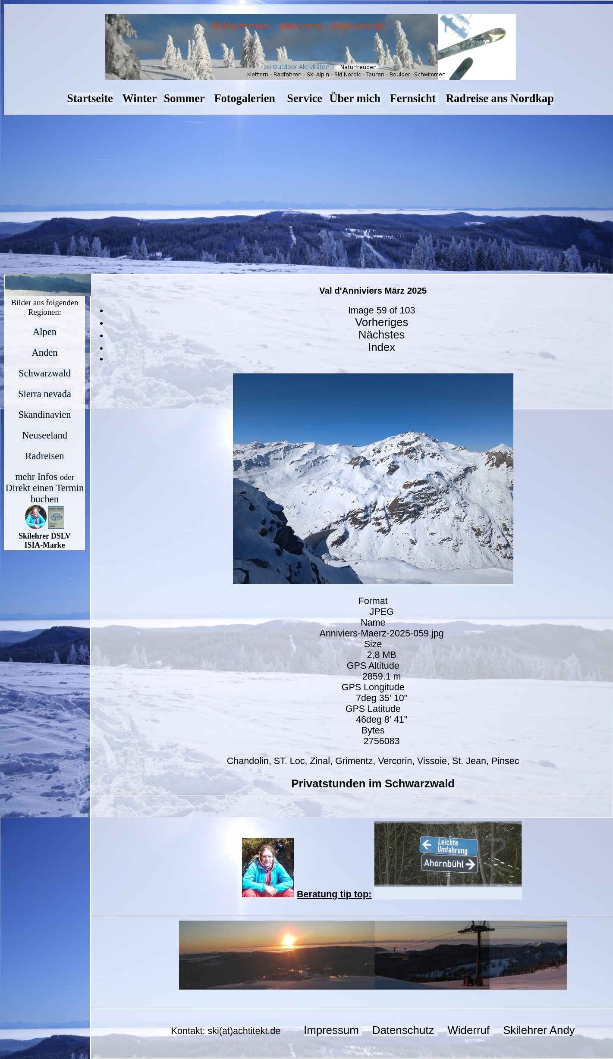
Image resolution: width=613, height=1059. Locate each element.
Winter (140, 98)
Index (381, 347)
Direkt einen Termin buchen (45, 493)
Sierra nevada (44, 394)
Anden (45, 352)
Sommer (184, 98)
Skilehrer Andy (539, 1030)
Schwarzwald (45, 373)
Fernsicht (414, 98)
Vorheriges (381, 322)
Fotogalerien (244, 98)
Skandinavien (44, 414)
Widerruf (470, 1030)
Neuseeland (44, 435)
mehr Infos (37, 476)
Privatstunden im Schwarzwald (373, 783)
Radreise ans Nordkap (500, 98)
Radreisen (44, 456)
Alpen (45, 331)
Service (304, 98)
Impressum (333, 1030)
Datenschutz (404, 1030)
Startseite (90, 98)
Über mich (354, 98)
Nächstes (381, 335)
